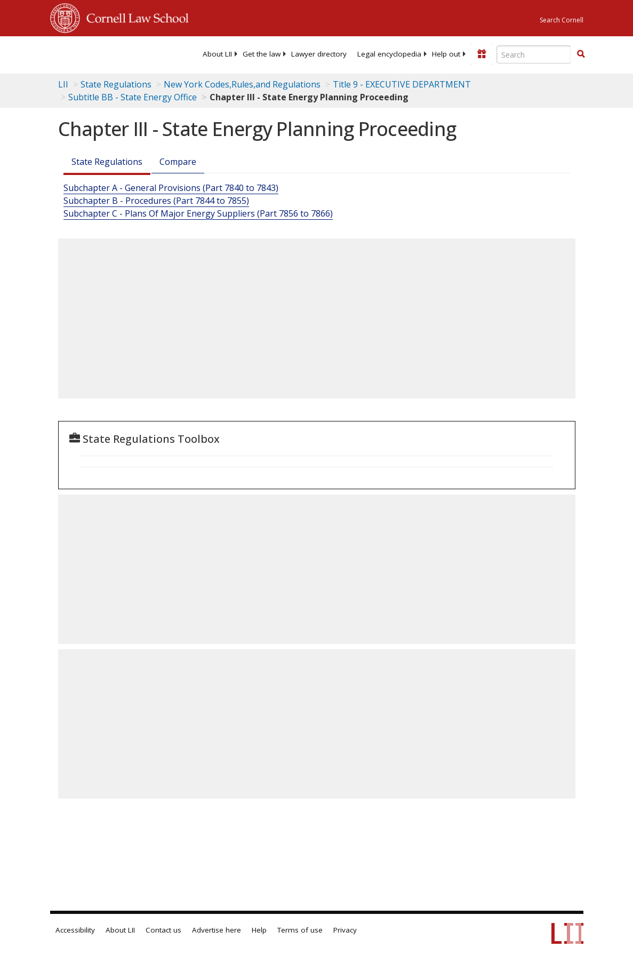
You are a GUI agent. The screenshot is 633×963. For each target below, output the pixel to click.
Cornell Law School (134, 16)
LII (63, 84)
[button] (580, 54)
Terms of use (300, 930)
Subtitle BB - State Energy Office (132, 97)
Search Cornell (561, 20)
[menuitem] (217, 54)
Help (259, 930)
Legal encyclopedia (389, 54)
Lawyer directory (319, 54)
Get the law (262, 54)
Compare (177, 162)
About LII (217, 54)
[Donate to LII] (481, 54)
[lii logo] (92, 53)
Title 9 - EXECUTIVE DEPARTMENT (402, 84)
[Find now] (581, 54)
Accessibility (75, 930)
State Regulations (116, 84)
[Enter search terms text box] (533, 54)
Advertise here (216, 930)
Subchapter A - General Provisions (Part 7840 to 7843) (170, 188)
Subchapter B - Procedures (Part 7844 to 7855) (156, 200)
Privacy (345, 930)
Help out (446, 54)
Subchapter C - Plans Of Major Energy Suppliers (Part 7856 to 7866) (198, 213)
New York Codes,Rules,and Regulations (242, 84)
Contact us (163, 930)
